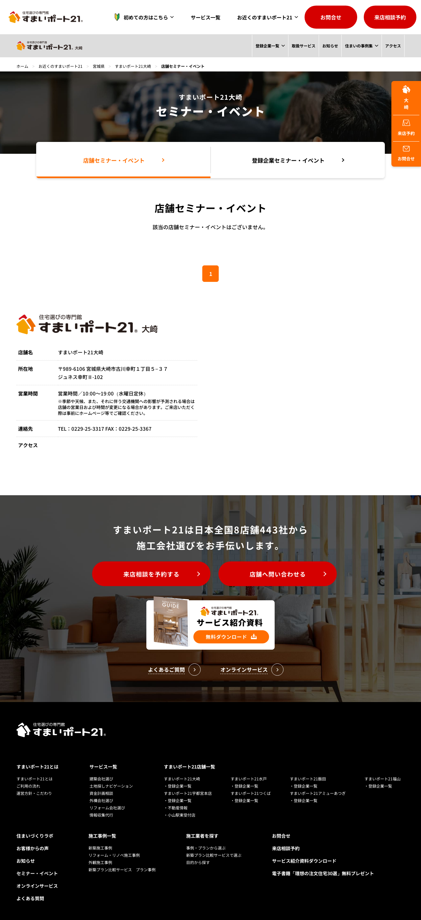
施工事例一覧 (102, 835)
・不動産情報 (175, 807)
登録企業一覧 (267, 45)
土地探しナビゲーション (111, 786)
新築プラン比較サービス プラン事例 (122, 869)
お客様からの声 (32, 848)
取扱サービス (303, 45)
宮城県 (99, 66)
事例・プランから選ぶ (206, 848)
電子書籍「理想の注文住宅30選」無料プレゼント (323, 873)
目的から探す (198, 862)
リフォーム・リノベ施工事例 (114, 855)
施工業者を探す (202, 835)
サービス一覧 (205, 17)
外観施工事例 (100, 862)
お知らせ (330, 45)
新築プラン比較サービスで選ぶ (213, 855)
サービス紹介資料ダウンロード (304, 860)
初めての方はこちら (139, 17)
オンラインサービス (37, 885)
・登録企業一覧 (177, 786)
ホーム (22, 66)
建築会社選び (101, 778)
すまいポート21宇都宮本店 (188, 793)
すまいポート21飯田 (308, 778)
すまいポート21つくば (251, 793)
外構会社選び (101, 800)
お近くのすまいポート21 (264, 17)
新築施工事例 (100, 848)
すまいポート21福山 (382, 778)
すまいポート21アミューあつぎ (318, 793)
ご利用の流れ (28, 786)
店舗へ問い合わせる (278, 574)
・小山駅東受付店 (179, 815)
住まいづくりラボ (34, 835)
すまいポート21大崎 (133, 66)
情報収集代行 (101, 815)
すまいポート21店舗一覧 (189, 766)
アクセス (393, 45)
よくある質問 (30, 898)
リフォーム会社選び (107, 807)
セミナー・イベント (37, 873)
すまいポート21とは (37, 766)
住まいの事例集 (359, 45)
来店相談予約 (390, 17)
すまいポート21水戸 (249, 778)
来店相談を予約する (151, 574)
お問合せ (330, 17)
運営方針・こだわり (34, 793)
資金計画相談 (101, 793)
